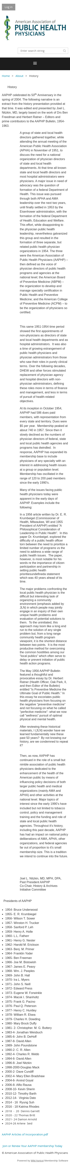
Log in (9, 7)
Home (6, 76)
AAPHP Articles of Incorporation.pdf (25, 1134)
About (19, 76)
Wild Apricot (37, 1160)
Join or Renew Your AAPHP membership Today (32, 1146)
